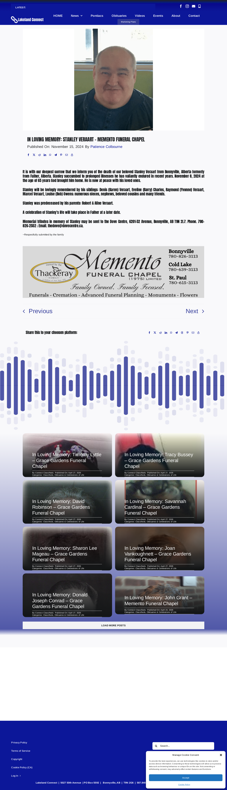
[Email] (66, 155)
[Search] (156, 746)
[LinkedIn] (45, 155)
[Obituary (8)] (113, 30)
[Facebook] (28, 155)
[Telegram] (55, 155)
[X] (34, 155)
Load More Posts (113, 625)
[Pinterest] (61, 155)
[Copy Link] (72, 155)
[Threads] (182, 333)
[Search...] (183, 746)
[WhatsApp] (50, 155)
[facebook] (181, 6)
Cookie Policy (184, 785)
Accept (185, 777)
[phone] (199, 6)
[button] (220, 754)
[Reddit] (39, 155)
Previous (40, 311)
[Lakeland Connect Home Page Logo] (27, 16)
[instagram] (187, 6)
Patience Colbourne (106, 147)
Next (192, 311)
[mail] (193, 6)
